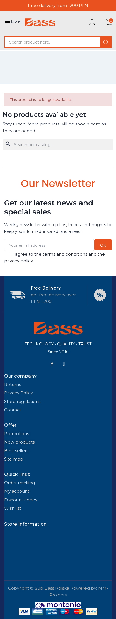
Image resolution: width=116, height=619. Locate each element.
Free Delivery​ (46, 288)
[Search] (58, 144)
